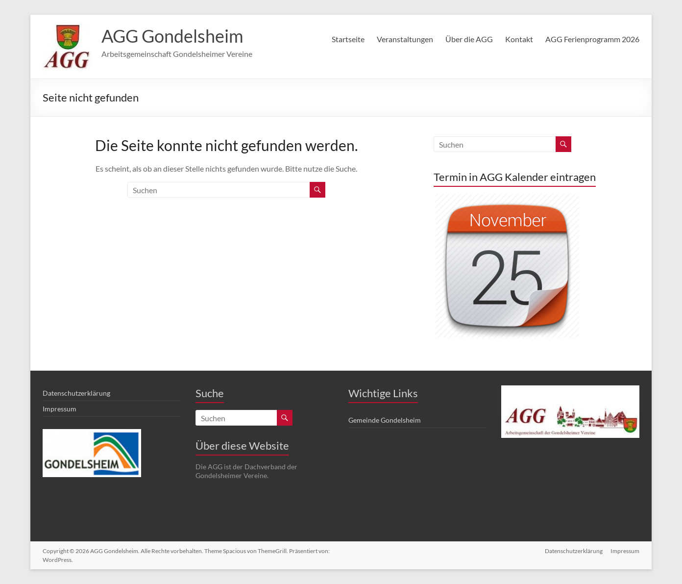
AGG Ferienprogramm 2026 (592, 39)
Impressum (59, 409)
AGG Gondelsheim (172, 36)
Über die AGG (469, 39)
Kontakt (519, 39)
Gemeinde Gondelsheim (384, 420)
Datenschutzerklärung (76, 393)
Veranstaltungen (405, 39)
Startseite (348, 39)
